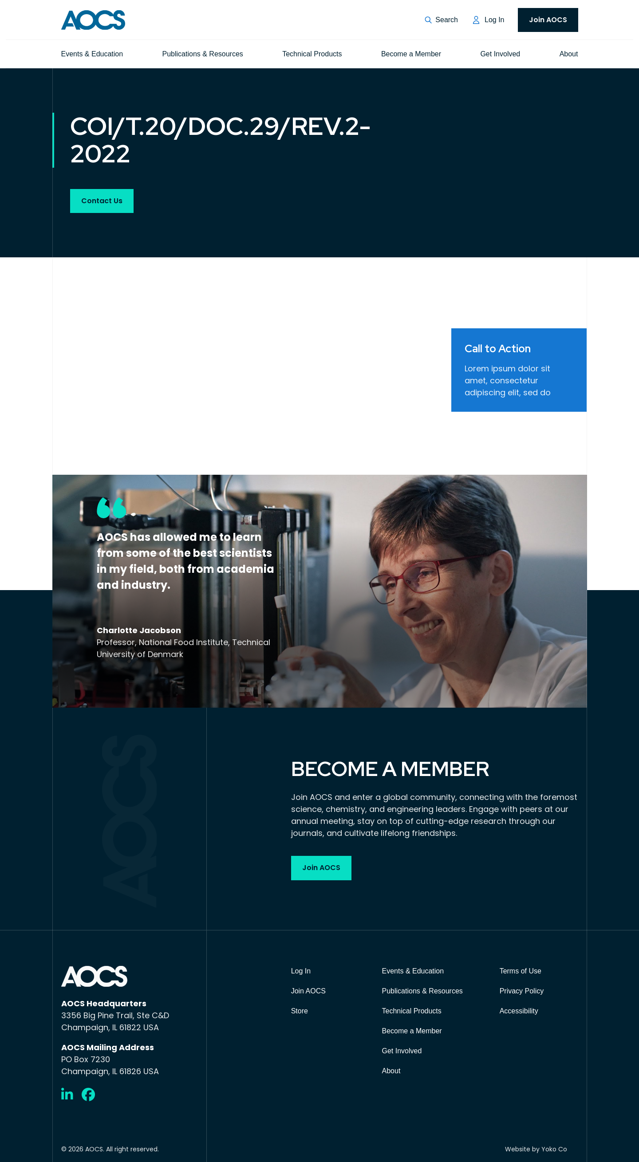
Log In (494, 20)
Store (299, 1011)
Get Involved (500, 54)
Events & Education (92, 54)
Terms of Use (520, 971)
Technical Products (312, 54)
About (569, 54)
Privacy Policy (522, 991)
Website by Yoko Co (536, 1149)
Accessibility (519, 1011)
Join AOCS (548, 20)
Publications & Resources (202, 54)
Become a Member (411, 54)
